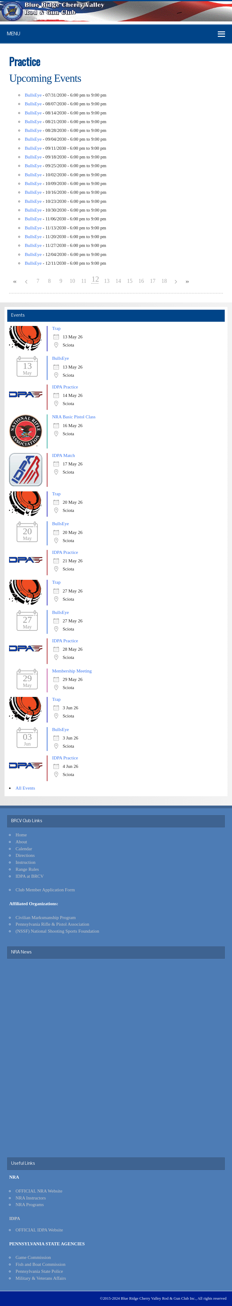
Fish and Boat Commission (41, 1264)
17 (152, 281)
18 (164, 281)
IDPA (14, 1218)
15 (129, 281)
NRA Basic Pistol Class (73, 416)
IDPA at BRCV (30, 876)
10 (72, 281)
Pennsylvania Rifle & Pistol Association (52, 924)
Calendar (24, 848)
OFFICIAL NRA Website (39, 1190)
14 (118, 281)
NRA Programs (30, 1204)
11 (83, 281)
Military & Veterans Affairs (41, 1278)
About (21, 841)
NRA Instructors (31, 1197)
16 (141, 281)
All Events (25, 787)
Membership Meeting (72, 670)
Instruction (26, 862)
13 (106, 281)
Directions (25, 855)
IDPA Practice (65, 386)
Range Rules (27, 869)
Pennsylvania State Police (39, 1271)
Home (21, 834)
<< (15, 282)
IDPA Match (63, 455)
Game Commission (33, 1257)
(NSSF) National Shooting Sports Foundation (57, 931)
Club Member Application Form (45, 889)
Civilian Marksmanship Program (46, 917)
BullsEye (33, 94)
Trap (56, 328)
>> (187, 282)
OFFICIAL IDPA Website (39, 1229)
